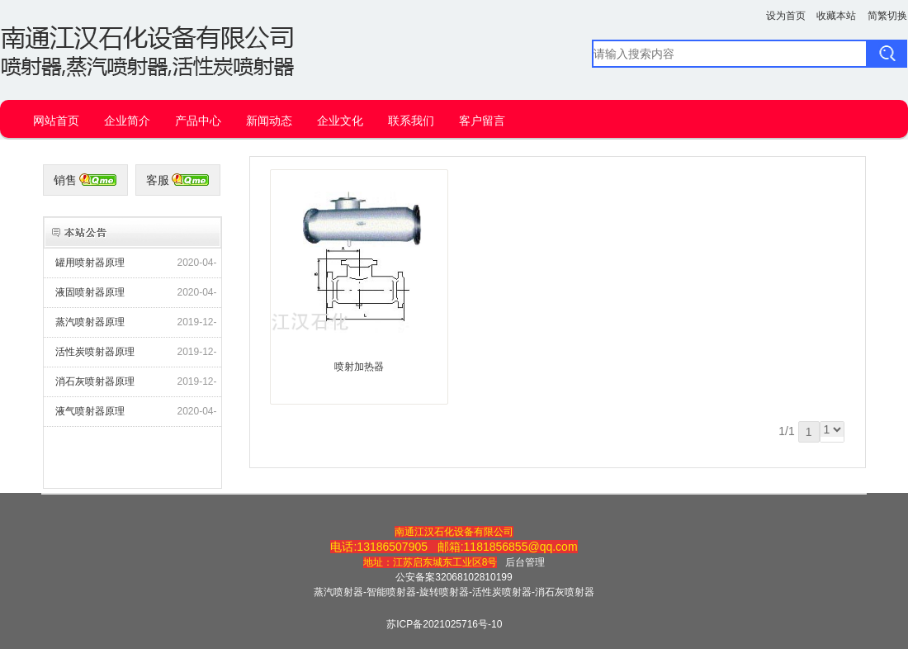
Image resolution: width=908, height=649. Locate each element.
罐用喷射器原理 (90, 262)
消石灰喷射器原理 (95, 381)
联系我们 (411, 120)
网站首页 (56, 120)
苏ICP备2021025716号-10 (444, 624)
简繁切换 (887, 15)
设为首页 (786, 15)
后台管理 (525, 562)
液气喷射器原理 (90, 411)
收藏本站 (836, 15)
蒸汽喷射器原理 (90, 322)
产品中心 (198, 120)
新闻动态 (269, 120)
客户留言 (482, 120)
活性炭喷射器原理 (95, 352)
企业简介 (127, 120)
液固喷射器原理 (90, 292)
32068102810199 (473, 577)
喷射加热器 (359, 366)
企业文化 (340, 120)
